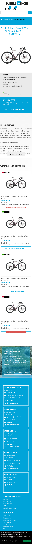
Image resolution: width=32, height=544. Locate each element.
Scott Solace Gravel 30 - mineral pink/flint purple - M (14, 279)
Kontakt (5, 499)
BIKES (6, 19)
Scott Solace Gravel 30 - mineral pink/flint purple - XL (14, 322)
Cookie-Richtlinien (11, 538)
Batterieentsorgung (9, 508)
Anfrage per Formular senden (17, 372)
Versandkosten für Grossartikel (20, 204)
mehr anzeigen (17, 154)
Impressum (7, 501)
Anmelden (6, 516)
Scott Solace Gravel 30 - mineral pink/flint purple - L (14, 30)
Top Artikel (6, 524)
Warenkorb (7, 522)
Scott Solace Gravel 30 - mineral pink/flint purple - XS (14, 197)
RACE (11, 19)
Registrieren (7, 518)
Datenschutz (7, 504)
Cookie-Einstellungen (8, 541)
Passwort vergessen (9, 520)
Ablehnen (19, 541)
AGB (4, 506)
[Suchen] (30, 12)
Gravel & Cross (19, 19)
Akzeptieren (26, 541)
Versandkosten (8, 527)
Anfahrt (10, 401)
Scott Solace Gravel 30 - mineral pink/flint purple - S (14, 237)
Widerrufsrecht (8, 529)
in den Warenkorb (16, 109)
